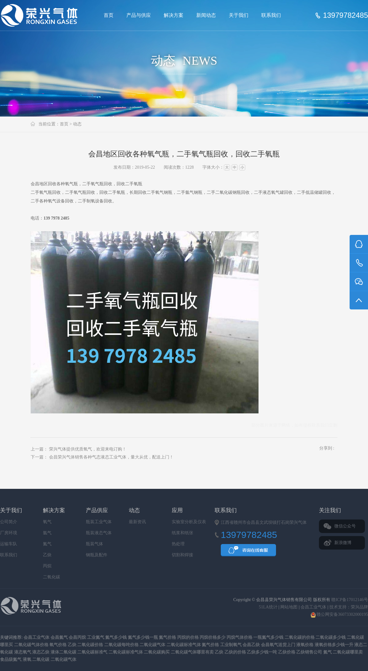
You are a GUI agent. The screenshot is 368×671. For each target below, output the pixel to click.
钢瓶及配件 (96, 555)
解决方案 (173, 15)
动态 (77, 124)
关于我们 (238, 15)
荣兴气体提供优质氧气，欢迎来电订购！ (87, 449)
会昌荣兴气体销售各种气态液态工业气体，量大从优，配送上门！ (111, 457)
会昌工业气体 (313, 607)
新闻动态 (206, 15)
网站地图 (288, 607)
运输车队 (8, 544)
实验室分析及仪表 (189, 522)
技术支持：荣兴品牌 (348, 607)
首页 (108, 15)
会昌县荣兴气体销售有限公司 (41, 15)
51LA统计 (268, 607)
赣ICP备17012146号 (349, 599)
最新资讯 (137, 522)
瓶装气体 (94, 544)
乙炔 (47, 555)
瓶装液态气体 (99, 533)
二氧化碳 (51, 577)
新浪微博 (342, 542)
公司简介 (8, 522)
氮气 (47, 544)
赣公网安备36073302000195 (339, 614)
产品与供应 (138, 15)
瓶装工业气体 (99, 522)
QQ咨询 (248, 552)
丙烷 (47, 566)
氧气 (47, 522)
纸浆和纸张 (182, 533)
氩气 (47, 533)
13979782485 (345, 15)
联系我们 (271, 15)
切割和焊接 (182, 555)
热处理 (178, 544)
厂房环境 (8, 533)
